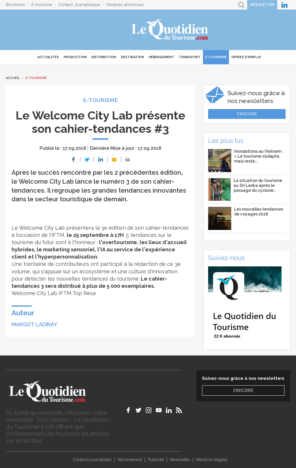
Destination (132, 57)
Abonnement (130, 459)
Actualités (48, 57)
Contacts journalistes (92, 459)
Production (75, 57)
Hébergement (161, 57)
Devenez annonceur (125, 4)
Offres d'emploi (246, 57)
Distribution (103, 57)
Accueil (13, 78)
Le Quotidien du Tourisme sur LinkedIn (284, 5)
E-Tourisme (216, 57)
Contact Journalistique (79, 4)
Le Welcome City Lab (38, 228)
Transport (190, 57)
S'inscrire (247, 114)
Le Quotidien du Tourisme (170, 29)
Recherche (241, 5)
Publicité (156, 459)
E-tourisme (42, 4)
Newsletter (262, 5)
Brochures (15, 4)
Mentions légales (212, 459)
